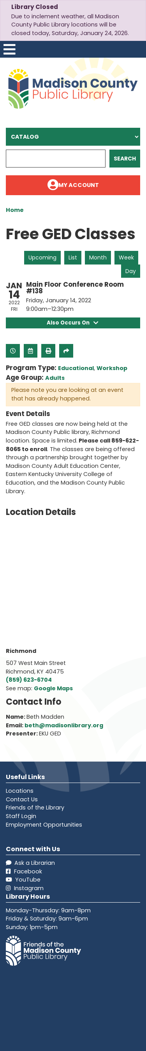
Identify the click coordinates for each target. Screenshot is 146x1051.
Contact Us (22, 799)
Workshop (112, 368)
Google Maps (53, 688)
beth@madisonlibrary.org (64, 725)
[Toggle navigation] (9, 49)
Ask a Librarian (30, 863)
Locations (19, 791)
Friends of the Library (35, 807)
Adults (55, 378)
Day (130, 271)
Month (98, 257)
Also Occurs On (73, 322)
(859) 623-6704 (29, 680)
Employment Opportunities (44, 825)
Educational (76, 368)
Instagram (25, 888)
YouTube (23, 879)
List (73, 257)
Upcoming (42, 257)
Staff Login (21, 816)
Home (15, 210)
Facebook (24, 871)
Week (126, 257)
